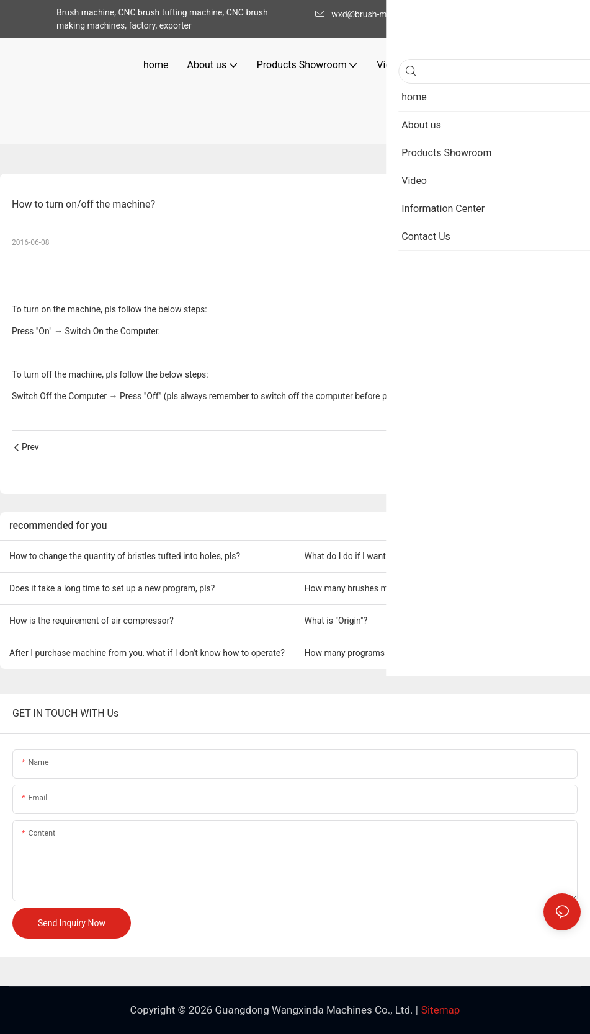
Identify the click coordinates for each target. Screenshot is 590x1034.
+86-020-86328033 (484, 14)
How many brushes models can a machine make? (400, 588)
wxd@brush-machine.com (376, 14)
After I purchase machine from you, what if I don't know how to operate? (147, 653)
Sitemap (440, 1010)
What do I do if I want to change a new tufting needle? (408, 556)
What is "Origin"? (336, 620)
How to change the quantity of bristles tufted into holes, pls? (124, 556)
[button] (491, 65)
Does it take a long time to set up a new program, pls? (112, 588)
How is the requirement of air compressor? (91, 620)
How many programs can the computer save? (392, 653)
